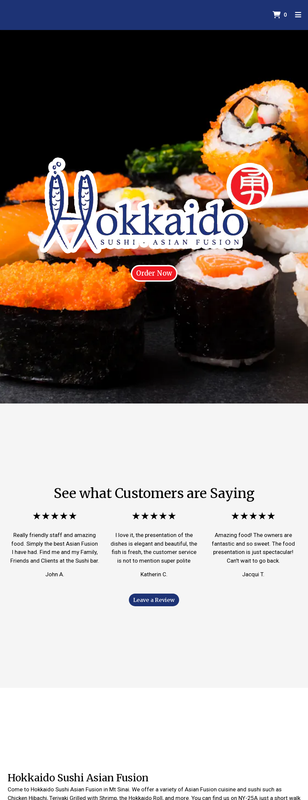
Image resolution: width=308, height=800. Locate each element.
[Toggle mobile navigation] (298, 15)
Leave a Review (154, 600)
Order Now (154, 273)
